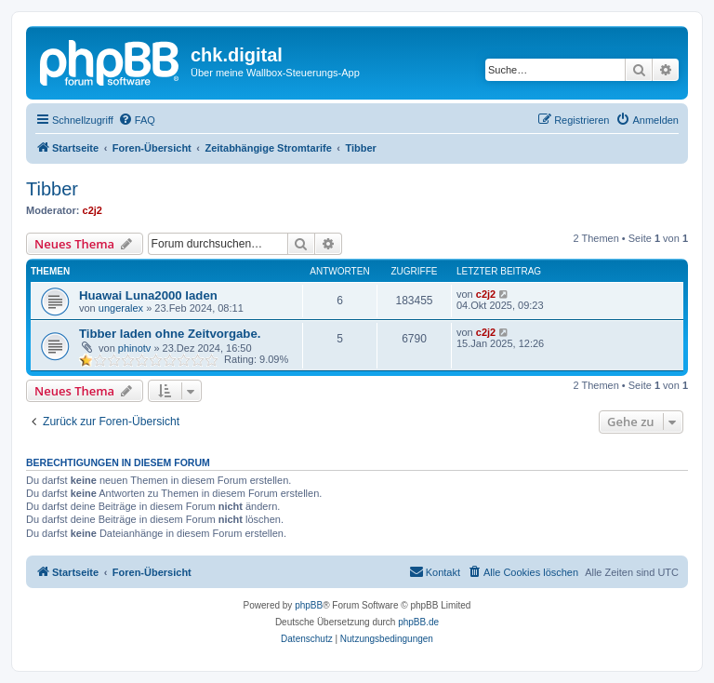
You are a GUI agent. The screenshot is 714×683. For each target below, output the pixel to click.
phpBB (309, 605)
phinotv (134, 348)
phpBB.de (418, 622)
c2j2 (92, 210)
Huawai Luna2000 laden (148, 295)
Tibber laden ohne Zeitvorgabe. (169, 334)
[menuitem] (136, 120)
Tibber (52, 189)
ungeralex (121, 308)
